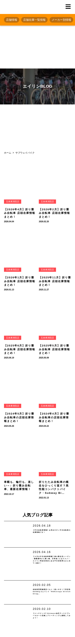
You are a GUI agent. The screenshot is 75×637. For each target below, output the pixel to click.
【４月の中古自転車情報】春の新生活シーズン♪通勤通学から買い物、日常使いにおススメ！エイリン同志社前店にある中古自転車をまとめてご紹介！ (52, 568)
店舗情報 (11, 19)
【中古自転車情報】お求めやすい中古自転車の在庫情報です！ (51, 535)
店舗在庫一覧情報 (34, 19)
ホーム (7, 152)
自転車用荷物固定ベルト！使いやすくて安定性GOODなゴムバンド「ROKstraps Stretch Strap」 (51, 604)
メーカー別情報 (61, 19)
